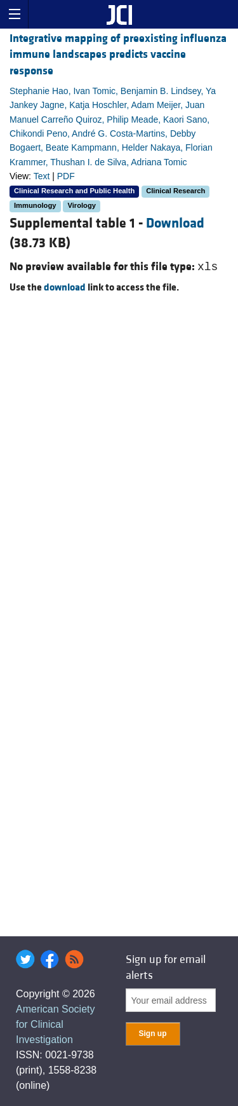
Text (42, 176)
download (65, 287)
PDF (66, 176)
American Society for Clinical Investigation (55, 1024)
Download (175, 223)
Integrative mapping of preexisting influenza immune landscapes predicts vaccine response (118, 54)
